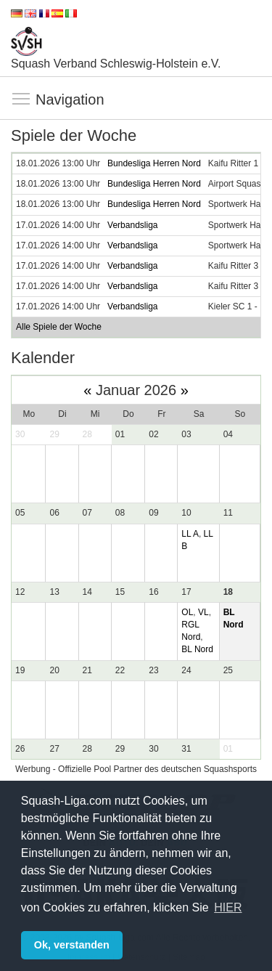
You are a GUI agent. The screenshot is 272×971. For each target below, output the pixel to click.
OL (187, 612)
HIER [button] (228, 907)
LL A (190, 534)
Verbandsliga (132, 225)
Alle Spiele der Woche (59, 327)
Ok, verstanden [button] (72, 945)
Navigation (21, 99)
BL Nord (197, 649)
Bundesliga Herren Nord (154, 163)
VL (203, 612)
